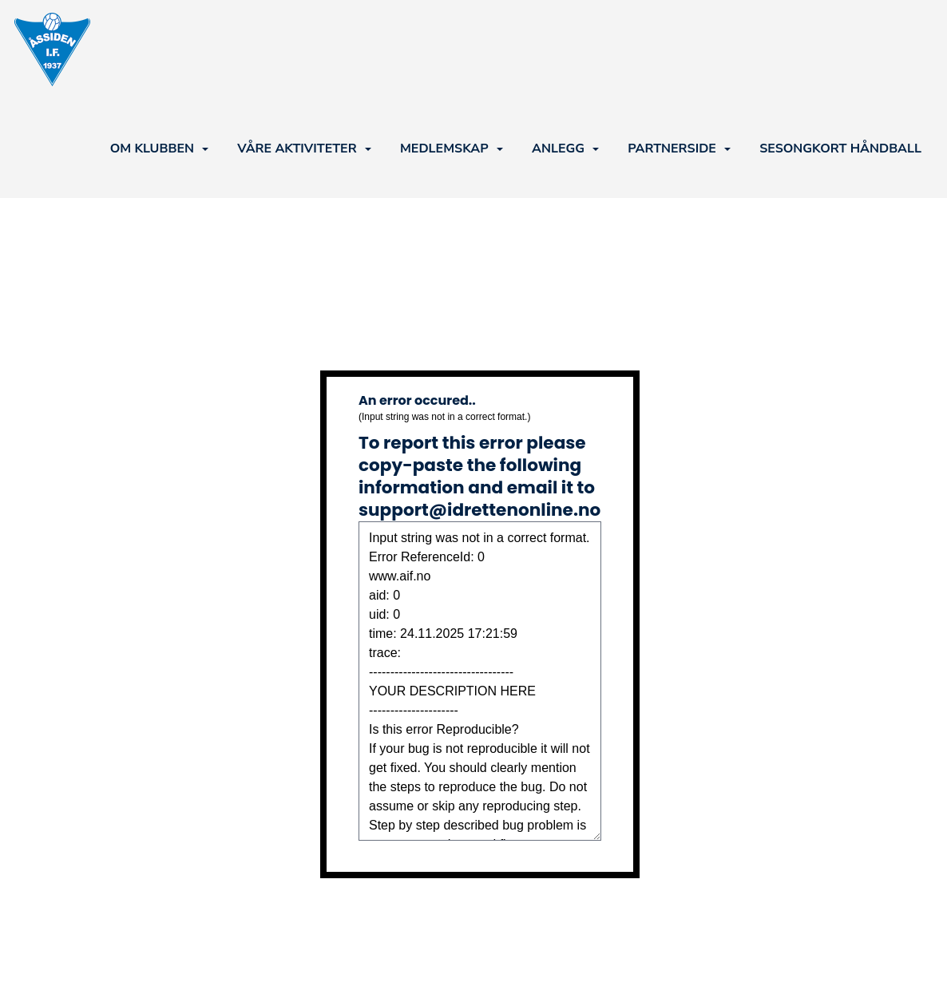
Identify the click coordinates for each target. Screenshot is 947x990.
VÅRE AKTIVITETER (303, 148)
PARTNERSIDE (679, 148)
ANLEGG (565, 148)
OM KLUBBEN (159, 148)
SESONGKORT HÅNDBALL (840, 148)
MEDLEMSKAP (451, 148)
